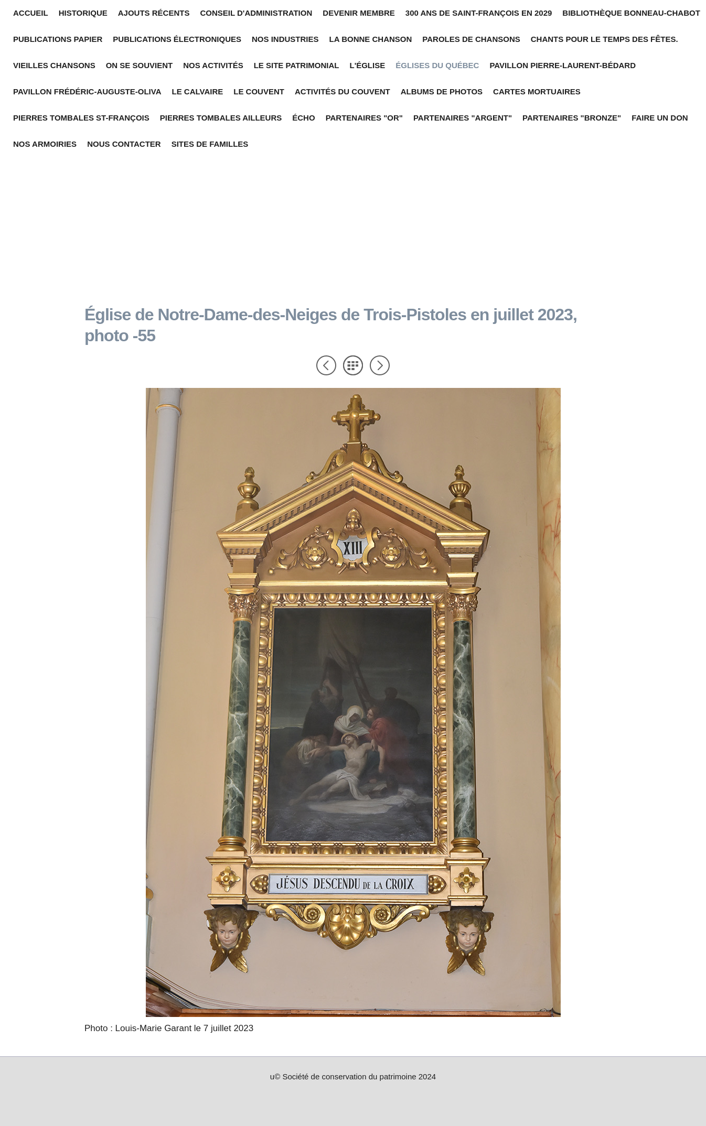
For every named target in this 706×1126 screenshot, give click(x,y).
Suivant (380, 365)
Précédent (326, 365)
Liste (353, 365)
